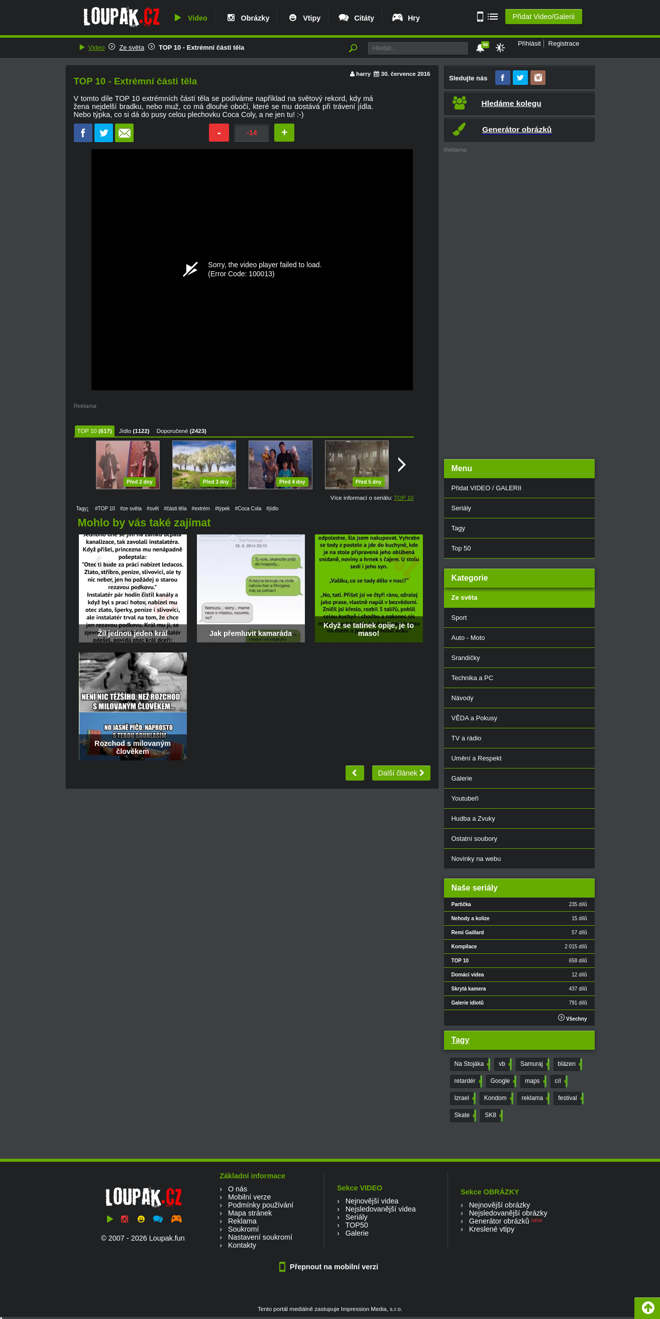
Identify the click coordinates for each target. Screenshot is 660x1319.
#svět (153, 508)
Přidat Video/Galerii (543, 17)
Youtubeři (465, 798)
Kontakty (242, 1245)
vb (504, 1064)
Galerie (462, 778)
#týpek (222, 508)
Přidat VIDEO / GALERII (487, 488)
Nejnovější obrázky (499, 1205)
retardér (467, 1081)
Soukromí (243, 1229)
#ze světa (131, 508)
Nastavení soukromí (260, 1237)
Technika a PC (473, 678)
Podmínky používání (260, 1205)
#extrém (201, 508)
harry (363, 74)
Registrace (564, 43)
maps (534, 1081)
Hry (405, 18)
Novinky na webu (476, 858)
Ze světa (131, 47)
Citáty (356, 18)
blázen (569, 1064)
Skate (465, 1116)
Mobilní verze (249, 1197)
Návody (463, 698)
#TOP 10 (105, 508)
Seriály (462, 508)
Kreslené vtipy (491, 1229)
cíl (560, 1081)
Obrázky (247, 18)
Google (503, 1081)
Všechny (572, 1018)
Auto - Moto (468, 637)
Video (189, 18)
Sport (459, 617)
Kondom (497, 1098)
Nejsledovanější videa (381, 1209)
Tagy (458, 528)
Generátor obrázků (499, 1221)
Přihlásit (529, 43)
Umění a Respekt (477, 758)
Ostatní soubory (474, 838)
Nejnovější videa (372, 1201)
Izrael (464, 1098)
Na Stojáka (472, 1064)
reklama (535, 1098)
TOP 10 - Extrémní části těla (201, 47)
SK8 (493, 1116)
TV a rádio (467, 738)
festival (569, 1098)
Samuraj (533, 1064)
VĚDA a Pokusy (474, 718)
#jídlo (272, 508)
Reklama (242, 1221)
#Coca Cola (248, 508)
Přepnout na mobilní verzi (330, 1267)
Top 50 (461, 548)
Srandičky (466, 658)
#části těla (175, 508)
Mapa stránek (250, 1213)
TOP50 (356, 1225)
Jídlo (125, 431)
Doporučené (172, 431)
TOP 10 (87, 431)
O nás (237, 1189)
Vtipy (303, 18)
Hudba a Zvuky (473, 818)
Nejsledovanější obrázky (508, 1213)
